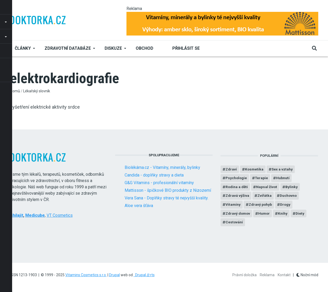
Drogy (286, 205)
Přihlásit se (186, 48)
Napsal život (267, 187)
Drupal (114, 275)
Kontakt (284, 275)
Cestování (234, 223)
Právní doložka (244, 275)
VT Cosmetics (60, 215)
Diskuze (113, 48)
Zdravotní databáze (68, 48)
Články (23, 48)
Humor (265, 214)
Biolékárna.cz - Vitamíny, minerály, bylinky (162, 167)
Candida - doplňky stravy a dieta (154, 175)
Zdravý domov (238, 214)
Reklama (267, 275)
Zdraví (231, 169)
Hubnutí (284, 178)
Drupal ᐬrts (144, 275)
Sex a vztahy (283, 169)
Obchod (144, 48)
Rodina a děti (237, 187)
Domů (15, 91)
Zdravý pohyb (261, 205)
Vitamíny (233, 205)
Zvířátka (265, 196)
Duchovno (289, 196)
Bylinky (292, 187)
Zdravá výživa (237, 196)
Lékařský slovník (36, 91)
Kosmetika (254, 169)
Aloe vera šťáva (139, 205)
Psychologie (237, 178)
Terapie (262, 178)
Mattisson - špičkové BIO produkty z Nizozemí (168, 190)
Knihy (284, 214)
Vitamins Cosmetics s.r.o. (86, 275)
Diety (301, 214)
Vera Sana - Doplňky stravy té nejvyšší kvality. (166, 197)
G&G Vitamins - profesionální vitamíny (159, 182)
